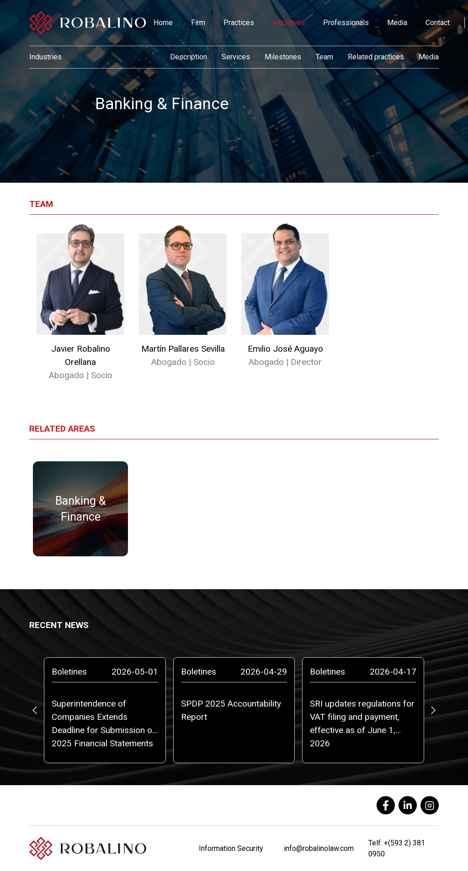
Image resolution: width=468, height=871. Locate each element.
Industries (288, 22)
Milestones (283, 57)
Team (324, 57)
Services (236, 57)
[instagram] (429, 805)
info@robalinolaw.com (319, 848)
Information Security (231, 848)
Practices (238, 22)
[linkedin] (408, 805)
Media (397, 22)
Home (163, 22)
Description (188, 57)
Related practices (376, 57)
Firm (198, 22)
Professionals (346, 22)
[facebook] (386, 805)
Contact (437, 22)
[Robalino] (87, 23)
